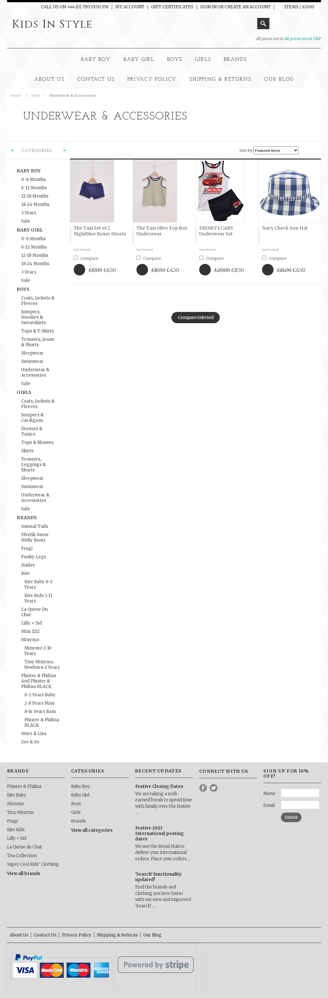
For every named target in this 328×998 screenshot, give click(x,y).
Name (269, 793)
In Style (52, 24)
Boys (174, 59)
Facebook (203, 788)
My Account (129, 7)
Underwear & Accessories (35, 372)
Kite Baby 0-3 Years (38, 584)
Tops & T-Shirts (37, 331)
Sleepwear (32, 353)
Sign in (208, 7)
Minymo (30, 639)
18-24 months (35, 204)
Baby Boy (96, 59)
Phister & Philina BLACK (41, 722)
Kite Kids (16, 829)
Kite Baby (16, 795)
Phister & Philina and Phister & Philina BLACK (38, 681)
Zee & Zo (30, 742)
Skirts (27, 451)
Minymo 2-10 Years (38, 650)
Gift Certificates (172, 7)
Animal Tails (34, 526)
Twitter (214, 788)
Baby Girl (139, 59)
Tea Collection (22, 855)
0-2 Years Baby (39, 695)
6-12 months (34, 188)
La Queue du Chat (34, 612)
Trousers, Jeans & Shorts (37, 342)
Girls (203, 59)
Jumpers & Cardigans (32, 417)
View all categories (92, 830)
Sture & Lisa (33, 733)
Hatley (28, 565)
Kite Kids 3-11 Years (38, 598)
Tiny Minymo (20, 812)
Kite (25, 573)
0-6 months (33, 179)
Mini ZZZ (30, 631)
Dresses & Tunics (31, 431)
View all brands (23, 873)
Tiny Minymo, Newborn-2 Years (42, 664)
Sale (25, 221)
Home (16, 95)
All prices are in (302, 38)
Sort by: (246, 150)
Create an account (248, 7)
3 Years (28, 213)
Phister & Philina (24, 786)
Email (269, 805)
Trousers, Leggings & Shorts (33, 464)
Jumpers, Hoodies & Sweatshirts (33, 317)
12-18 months (34, 196)
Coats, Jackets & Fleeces (37, 300)
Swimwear (32, 361)
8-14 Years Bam (40, 711)
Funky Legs (33, 557)
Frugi (27, 548)
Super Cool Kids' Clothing (33, 864)
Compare (89, 258)
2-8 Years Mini (39, 703)
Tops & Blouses (37, 442)
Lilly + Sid (31, 623)
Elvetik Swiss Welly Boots (34, 537)
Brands (235, 59)
